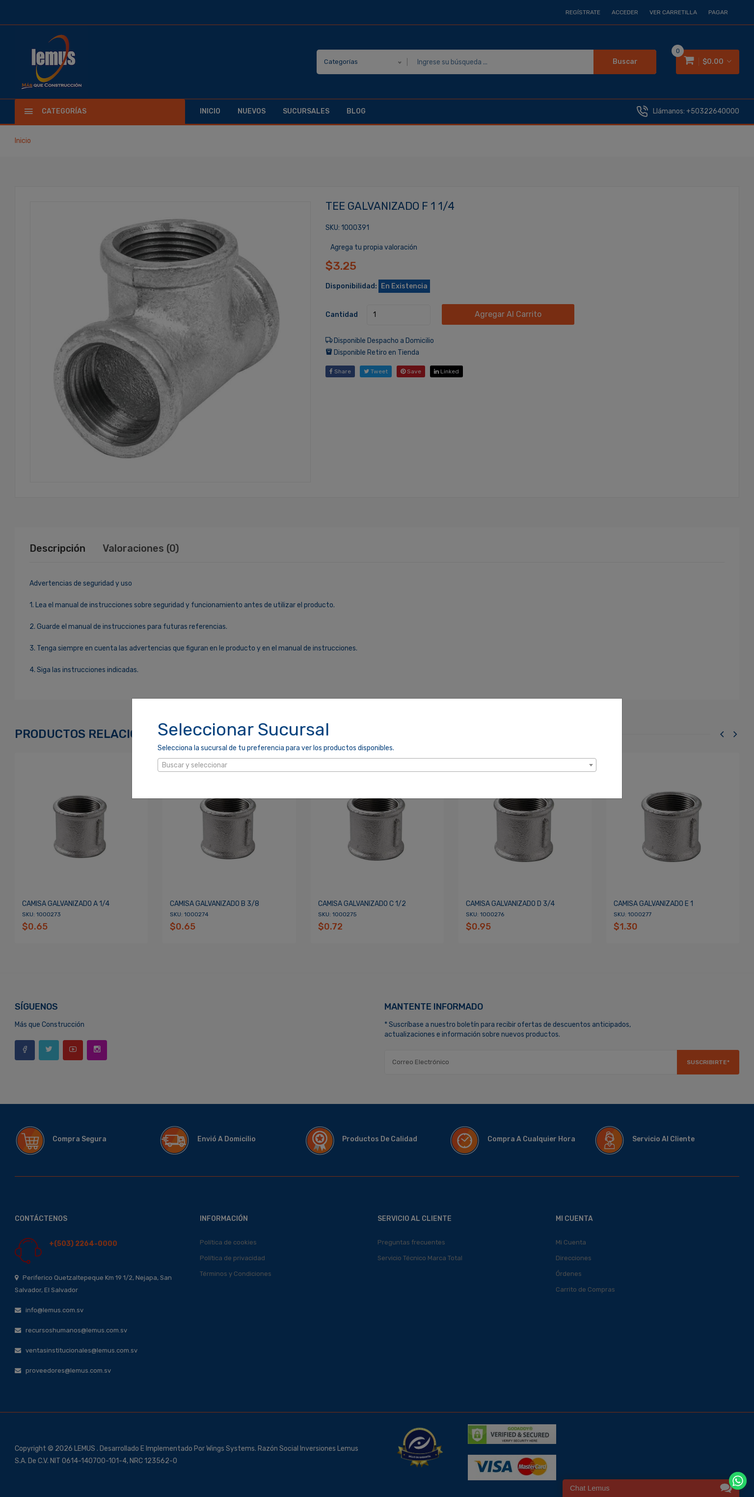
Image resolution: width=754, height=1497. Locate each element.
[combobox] (377, 765)
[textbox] (377, 765)
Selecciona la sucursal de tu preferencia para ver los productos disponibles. (276, 748)
